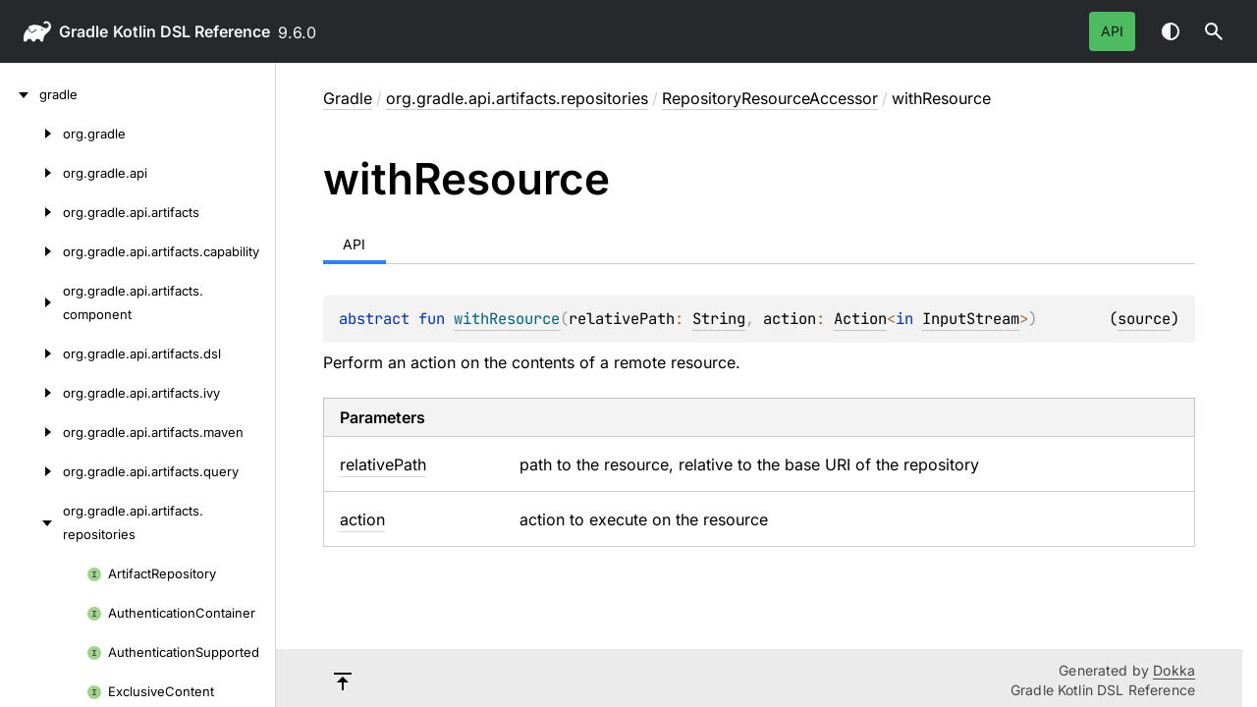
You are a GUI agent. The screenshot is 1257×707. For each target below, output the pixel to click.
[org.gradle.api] (31, 172)
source (1144, 318)
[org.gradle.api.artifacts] (31, 212)
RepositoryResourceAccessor (770, 98)
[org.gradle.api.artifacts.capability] (31, 251)
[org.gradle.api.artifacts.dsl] (31, 353)
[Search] (1213, 31)
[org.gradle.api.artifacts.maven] (31, 432)
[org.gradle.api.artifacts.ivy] (31, 392)
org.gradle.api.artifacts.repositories (517, 98)
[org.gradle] (31, 133)
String (718, 318)
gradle (83, 31)
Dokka (1174, 670)
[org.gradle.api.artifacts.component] (31, 302)
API (1112, 31)
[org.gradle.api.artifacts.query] (31, 471)
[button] (1213, 31)
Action (860, 318)
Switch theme (1170, 31)
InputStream (970, 318)
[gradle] (19, 94)
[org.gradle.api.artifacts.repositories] (31, 522)
